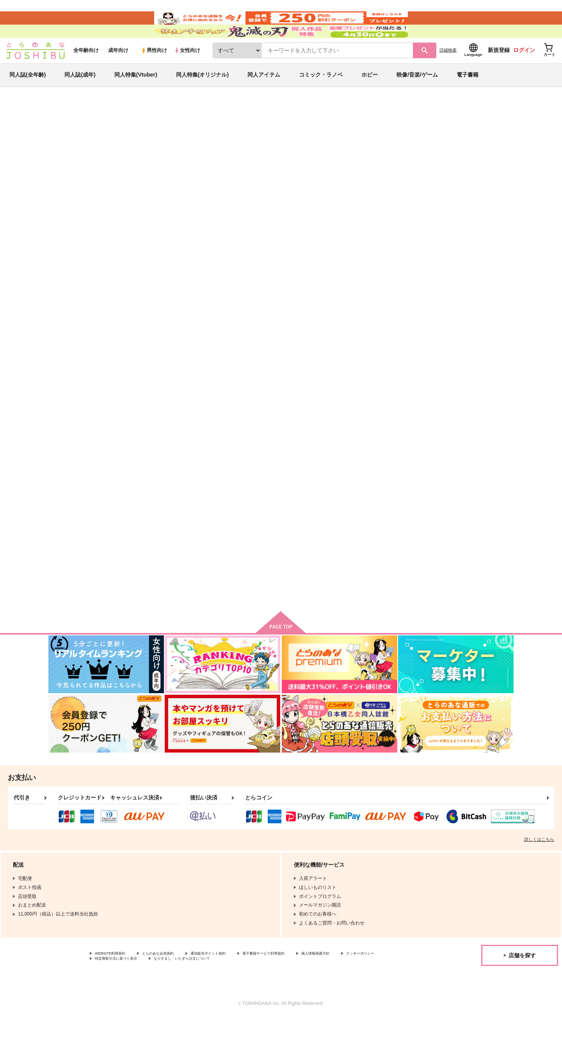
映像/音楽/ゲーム (417, 95)
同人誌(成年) (79, 95)
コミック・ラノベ (321, 95)
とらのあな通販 (63, 129)
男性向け (154, 71)
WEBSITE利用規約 (115, 989)
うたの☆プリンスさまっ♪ (469, 166)
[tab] (228, 247)
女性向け (187, 71)
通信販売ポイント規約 (233, 989)
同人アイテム (263, 95)
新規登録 (499, 71)
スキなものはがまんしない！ (476, 375)
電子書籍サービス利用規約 (302, 989)
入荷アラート (397, 150)
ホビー (369, 95)
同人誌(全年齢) (27, 95)
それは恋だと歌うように (386, 166)
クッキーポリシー (113, 995)
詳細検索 (448, 70)
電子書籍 (467, 95)
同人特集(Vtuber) (135, 95)
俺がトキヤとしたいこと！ (312, 166)
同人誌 (94, 129)
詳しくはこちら (539, 874)
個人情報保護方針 (365, 989)
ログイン (524, 71)
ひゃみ (108, 166)
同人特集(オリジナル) (202, 95)
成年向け (118, 71)
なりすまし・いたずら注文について (259, 995)
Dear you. (148, 562)
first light (377, 375)
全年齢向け (86, 71)
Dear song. (226, 562)
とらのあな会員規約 (172, 989)
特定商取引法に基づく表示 (177, 995)
